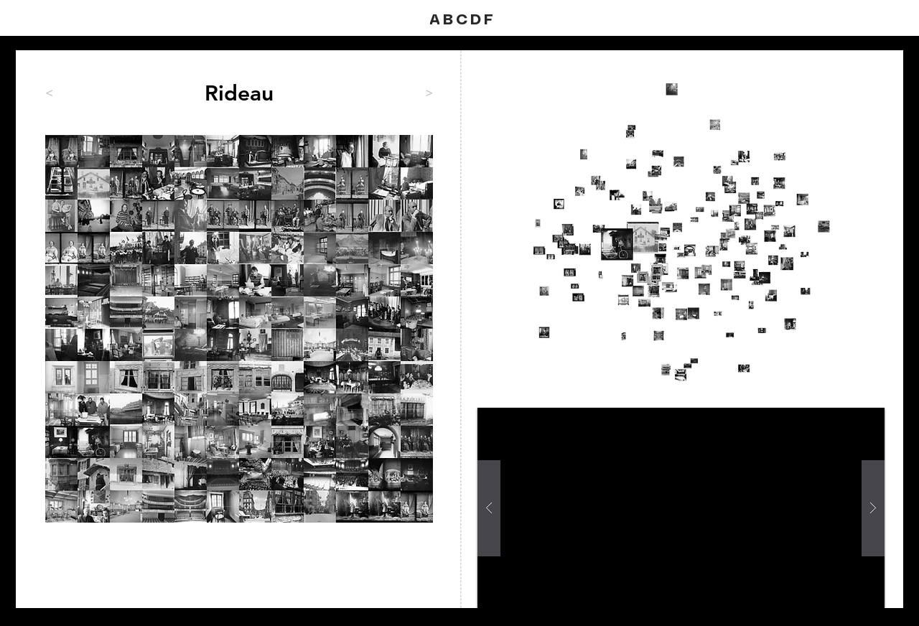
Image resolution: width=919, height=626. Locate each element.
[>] (397, 93)
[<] (92, 93)
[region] (239, 329)
